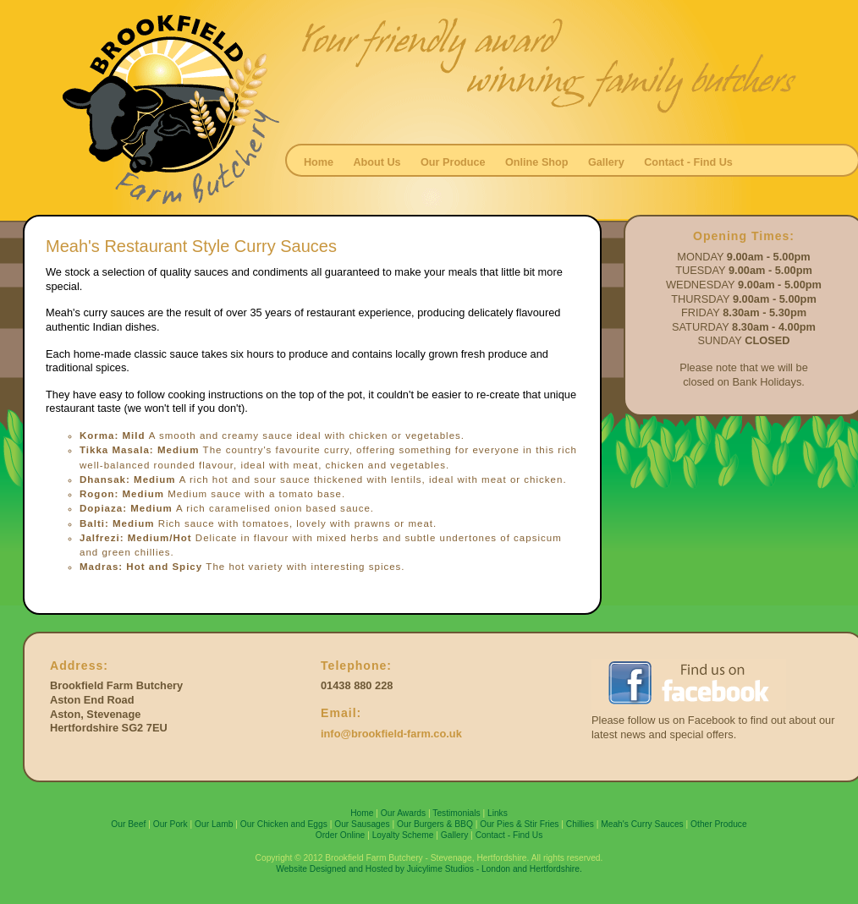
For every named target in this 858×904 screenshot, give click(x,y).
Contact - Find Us (688, 162)
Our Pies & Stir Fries (519, 824)
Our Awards (403, 813)
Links (497, 813)
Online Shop (537, 162)
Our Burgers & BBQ (435, 824)
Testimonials (456, 813)
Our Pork (170, 824)
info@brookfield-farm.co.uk (391, 733)
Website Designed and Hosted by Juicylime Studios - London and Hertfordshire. (429, 869)
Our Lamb (214, 824)
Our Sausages (361, 824)
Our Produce (453, 162)
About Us (376, 162)
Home (318, 162)
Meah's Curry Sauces (642, 824)
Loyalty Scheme (403, 835)
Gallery (606, 162)
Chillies (580, 824)
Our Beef (128, 824)
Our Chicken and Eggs (283, 824)
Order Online (341, 835)
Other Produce (718, 824)
